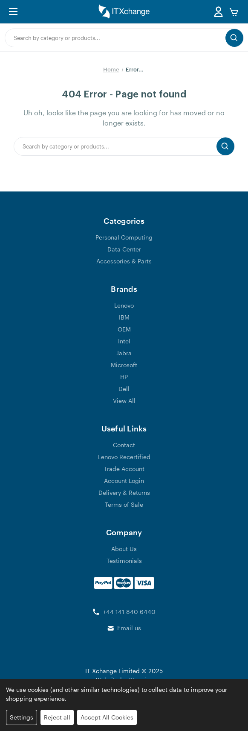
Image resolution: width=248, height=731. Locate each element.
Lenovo (124, 305)
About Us (124, 548)
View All (124, 400)
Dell (124, 388)
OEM (124, 329)
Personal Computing (124, 237)
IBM (124, 317)
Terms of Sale (124, 504)
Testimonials (124, 560)
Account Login (124, 480)
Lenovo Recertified (124, 456)
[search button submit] (234, 38)
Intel (124, 341)
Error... (135, 69)
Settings (21, 717)
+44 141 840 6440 (129, 611)
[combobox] (115, 38)
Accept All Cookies (107, 717)
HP (124, 376)
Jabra (124, 353)
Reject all (57, 717)
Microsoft (124, 364)
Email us (129, 627)
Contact (124, 444)
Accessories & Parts (124, 261)
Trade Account (124, 468)
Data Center (124, 249)
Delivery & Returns (124, 492)
